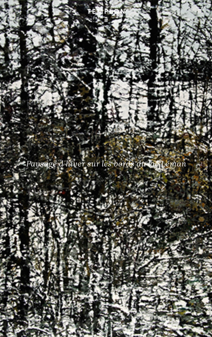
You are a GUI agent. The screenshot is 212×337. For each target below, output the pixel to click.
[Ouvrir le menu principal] (201, 8)
